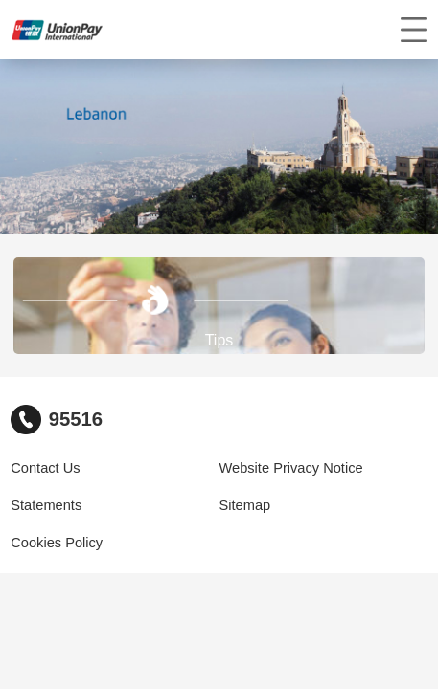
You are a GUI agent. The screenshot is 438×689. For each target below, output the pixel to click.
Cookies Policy (57, 542)
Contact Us (45, 468)
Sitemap (245, 505)
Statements (46, 505)
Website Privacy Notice (291, 468)
